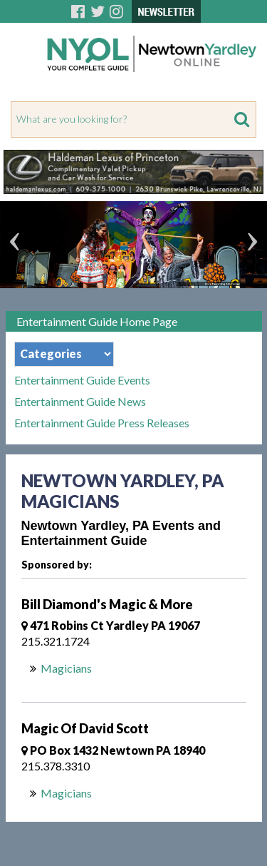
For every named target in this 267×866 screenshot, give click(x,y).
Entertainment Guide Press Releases (101, 423)
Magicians (66, 668)
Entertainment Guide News (80, 401)
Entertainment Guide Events (82, 380)
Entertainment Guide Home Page (96, 321)
